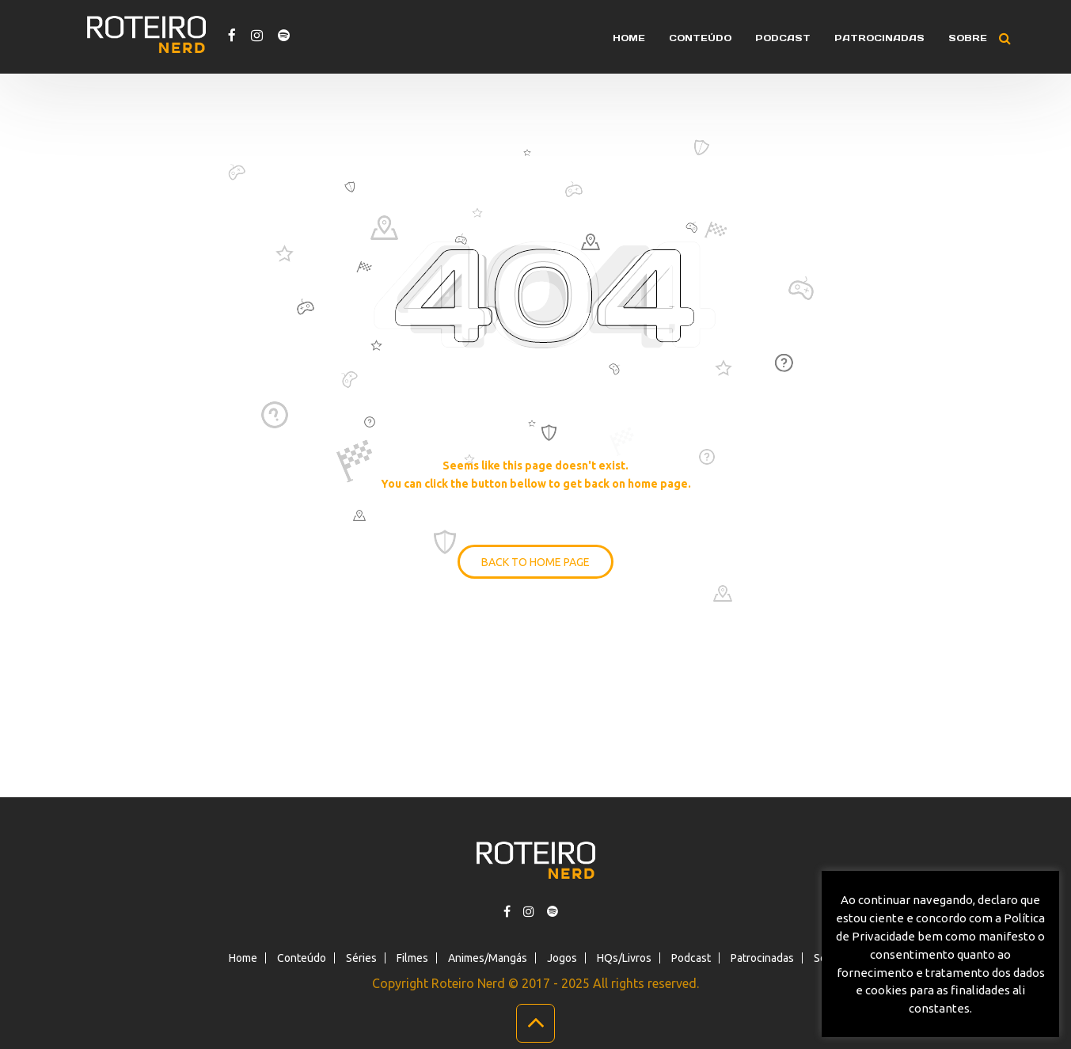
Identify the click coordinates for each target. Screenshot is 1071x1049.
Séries (361, 958)
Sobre (967, 38)
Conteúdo (700, 38)
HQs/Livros (624, 958)
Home (629, 38)
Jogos (562, 958)
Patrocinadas (879, 38)
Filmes (412, 958)
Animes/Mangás (487, 958)
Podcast (783, 38)
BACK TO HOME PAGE (535, 562)
